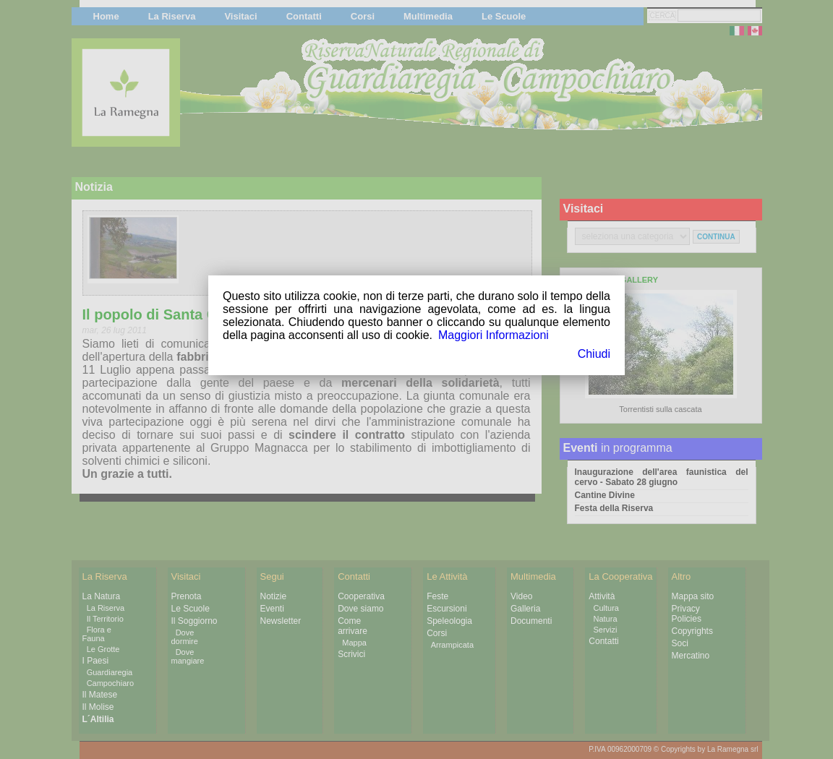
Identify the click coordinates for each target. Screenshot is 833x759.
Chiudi (594, 354)
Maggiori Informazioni (493, 335)
